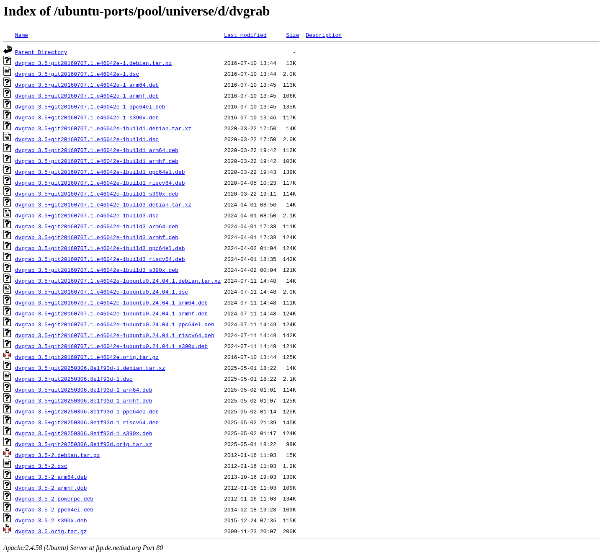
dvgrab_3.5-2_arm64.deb (51, 476)
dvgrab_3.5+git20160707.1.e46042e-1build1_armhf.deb (96, 161)
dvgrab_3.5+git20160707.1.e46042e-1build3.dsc (87, 215)
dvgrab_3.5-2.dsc (41, 466)
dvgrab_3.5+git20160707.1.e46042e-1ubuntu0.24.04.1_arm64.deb (111, 302)
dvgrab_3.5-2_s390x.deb (51, 520)
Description (324, 35)
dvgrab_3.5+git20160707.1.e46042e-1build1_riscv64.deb (100, 182)
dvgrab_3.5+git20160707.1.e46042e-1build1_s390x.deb (96, 193)
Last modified (245, 35)
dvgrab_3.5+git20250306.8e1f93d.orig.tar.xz (83, 444)
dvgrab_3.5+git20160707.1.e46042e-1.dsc (77, 73)
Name (21, 35)
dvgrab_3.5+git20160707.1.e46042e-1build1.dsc (87, 139)
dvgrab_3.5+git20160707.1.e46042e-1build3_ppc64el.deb (100, 248)
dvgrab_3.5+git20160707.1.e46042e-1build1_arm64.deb (96, 150)
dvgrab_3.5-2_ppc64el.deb (54, 509)
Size (292, 35)
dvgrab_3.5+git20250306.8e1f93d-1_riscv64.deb (87, 422)
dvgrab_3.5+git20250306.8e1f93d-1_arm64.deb (83, 389)
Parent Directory (41, 52)
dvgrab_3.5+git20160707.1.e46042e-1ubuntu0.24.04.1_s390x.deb (111, 346)
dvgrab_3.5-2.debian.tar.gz (57, 455)
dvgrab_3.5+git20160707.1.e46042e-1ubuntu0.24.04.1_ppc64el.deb (114, 324)
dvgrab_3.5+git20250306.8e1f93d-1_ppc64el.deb (87, 411)
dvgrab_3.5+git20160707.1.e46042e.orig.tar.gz (87, 357)
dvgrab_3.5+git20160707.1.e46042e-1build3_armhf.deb (96, 237)
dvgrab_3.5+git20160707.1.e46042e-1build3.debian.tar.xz (103, 204)
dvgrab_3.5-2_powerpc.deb (54, 498)
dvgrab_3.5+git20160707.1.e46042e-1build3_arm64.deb (96, 226)
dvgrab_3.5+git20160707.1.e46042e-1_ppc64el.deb (90, 106)
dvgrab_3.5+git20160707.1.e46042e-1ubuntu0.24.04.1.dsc (101, 291)
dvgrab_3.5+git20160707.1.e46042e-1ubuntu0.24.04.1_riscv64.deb (114, 335)
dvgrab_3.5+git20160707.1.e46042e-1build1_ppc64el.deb (100, 172)
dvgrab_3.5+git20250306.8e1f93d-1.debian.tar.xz (90, 368)
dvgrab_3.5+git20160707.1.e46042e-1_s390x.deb (87, 117)
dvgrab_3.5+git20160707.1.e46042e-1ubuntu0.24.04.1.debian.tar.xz (118, 280)
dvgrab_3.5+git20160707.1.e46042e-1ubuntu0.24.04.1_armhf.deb (111, 313)
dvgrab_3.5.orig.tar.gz (51, 531)
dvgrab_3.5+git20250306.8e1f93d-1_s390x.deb (83, 433)
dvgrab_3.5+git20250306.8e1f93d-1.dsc (74, 378)
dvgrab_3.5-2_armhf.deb (51, 487)
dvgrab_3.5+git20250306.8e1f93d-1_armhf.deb (83, 400)
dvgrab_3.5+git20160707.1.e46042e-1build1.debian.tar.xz (103, 128)
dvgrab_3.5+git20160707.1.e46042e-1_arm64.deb (87, 84)
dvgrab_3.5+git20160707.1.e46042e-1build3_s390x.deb (96, 270)
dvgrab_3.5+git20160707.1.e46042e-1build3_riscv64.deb (100, 259)
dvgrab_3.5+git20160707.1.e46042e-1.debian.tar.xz (93, 63)
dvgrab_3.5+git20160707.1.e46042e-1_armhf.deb (87, 95)
